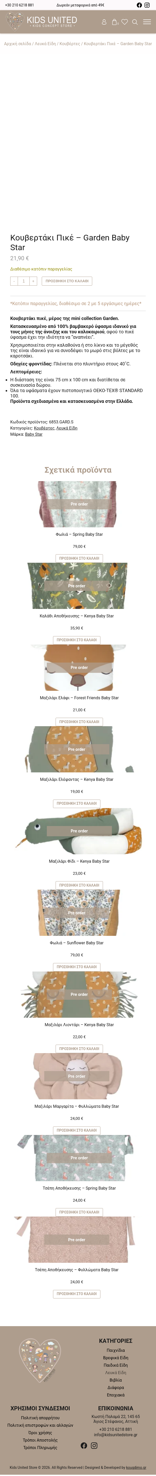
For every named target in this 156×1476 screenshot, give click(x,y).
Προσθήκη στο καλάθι (67, 281)
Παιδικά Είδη (116, 1366)
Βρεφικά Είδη (115, 1359)
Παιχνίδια (116, 1351)
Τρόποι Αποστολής (40, 1441)
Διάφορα (116, 1388)
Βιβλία (116, 1381)
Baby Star (34, 434)
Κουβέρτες (70, 43)
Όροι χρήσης (40, 1434)
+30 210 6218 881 (19, 5)
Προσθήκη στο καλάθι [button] (79, 559)
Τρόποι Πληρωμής (40, 1448)
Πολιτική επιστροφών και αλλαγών (40, 1426)
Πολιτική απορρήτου (40, 1419)
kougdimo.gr (136, 1469)
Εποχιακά (115, 1396)
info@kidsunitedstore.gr (116, 1436)
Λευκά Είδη (45, 43)
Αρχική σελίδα (17, 43)
